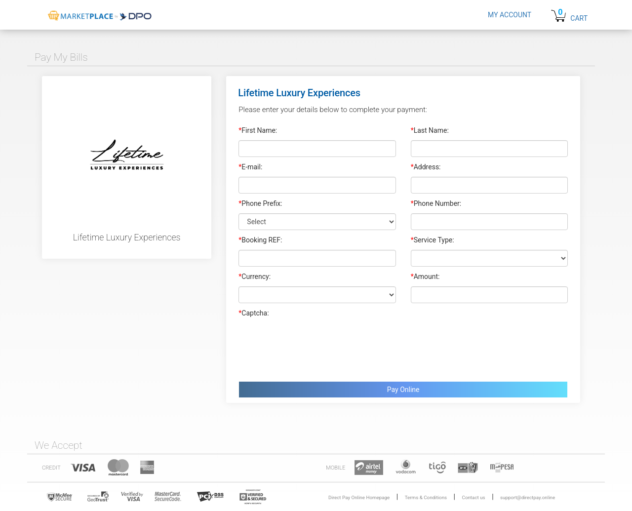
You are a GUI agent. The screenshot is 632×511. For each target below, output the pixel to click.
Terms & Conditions (426, 497)
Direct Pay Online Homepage (359, 497)
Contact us (473, 497)
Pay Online (403, 389)
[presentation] (313, 347)
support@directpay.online (527, 497)
